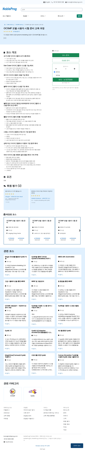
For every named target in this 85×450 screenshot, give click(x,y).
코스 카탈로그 (7, 16)
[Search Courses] (51, 9)
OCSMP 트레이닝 (19, 24)
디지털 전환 (47, 410)
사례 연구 (27, 413)
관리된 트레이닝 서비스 (51, 413)
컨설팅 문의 (66, 60)
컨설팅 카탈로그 (29, 419)
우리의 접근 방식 (29, 410)
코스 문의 (65, 55)
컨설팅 (25, 16)
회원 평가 (66, 421)
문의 (79, 16)
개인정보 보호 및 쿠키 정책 (42, 446)
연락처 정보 (76, 446)
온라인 (58, 72)
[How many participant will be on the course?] (65, 68)
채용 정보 (66, 424)
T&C (65, 430)
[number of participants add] (75, 68)
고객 (64, 418)
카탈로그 (6, 410)
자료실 (6, 418)
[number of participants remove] (56, 68)
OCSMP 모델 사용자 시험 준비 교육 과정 (34, 24)
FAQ (65, 427)
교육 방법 (7, 416)
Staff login (42, 449)
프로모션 (6, 413)
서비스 (42, 16)
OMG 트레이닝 (10, 24)
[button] (79, 230)
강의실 (58, 75)
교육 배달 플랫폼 (49, 416)
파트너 (65, 416)
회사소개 (60, 16)
